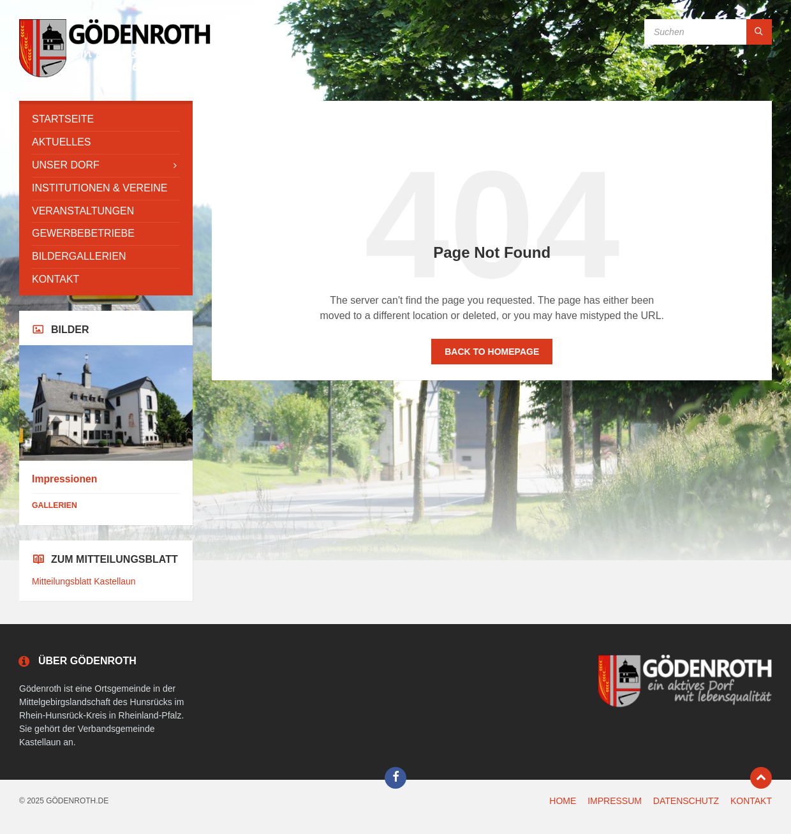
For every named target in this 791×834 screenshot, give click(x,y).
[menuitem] (106, 119)
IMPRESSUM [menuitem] (615, 801)
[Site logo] (115, 75)
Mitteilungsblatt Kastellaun (84, 581)
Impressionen (64, 478)
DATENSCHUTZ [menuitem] (686, 801)
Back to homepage (492, 351)
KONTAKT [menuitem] (751, 801)
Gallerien (54, 505)
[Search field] (708, 32)
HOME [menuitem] (562, 801)
